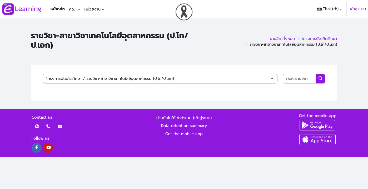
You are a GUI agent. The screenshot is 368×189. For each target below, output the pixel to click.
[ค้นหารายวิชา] (299, 78)
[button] (330, 9)
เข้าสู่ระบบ (358, 9)
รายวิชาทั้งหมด (282, 38)
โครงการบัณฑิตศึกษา (319, 38)
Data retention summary (184, 126)
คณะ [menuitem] (73, 9)
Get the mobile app (184, 134)
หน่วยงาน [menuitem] (92, 9)
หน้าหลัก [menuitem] (58, 9)
